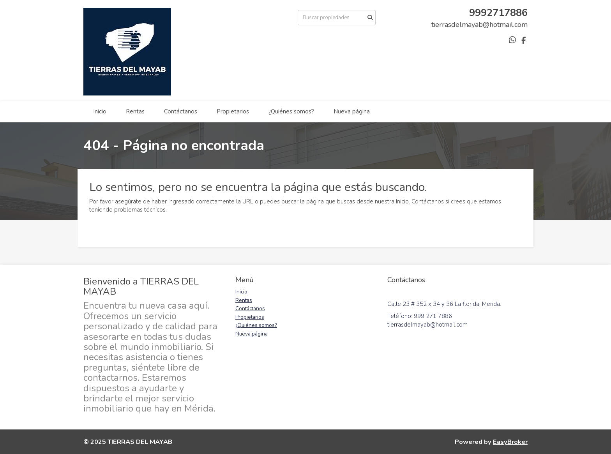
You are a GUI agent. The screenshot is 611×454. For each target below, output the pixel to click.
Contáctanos (180, 111)
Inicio (99, 111)
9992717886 (498, 12)
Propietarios (233, 111)
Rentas (135, 111)
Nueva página (352, 111)
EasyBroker (510, 441)
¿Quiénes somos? (291, 111)
